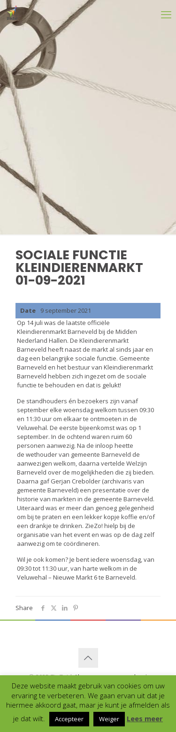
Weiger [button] (109, 719)
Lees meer (145, 718)
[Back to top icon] (88, 658)
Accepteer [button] (69, 719)
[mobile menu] (153, 14)
